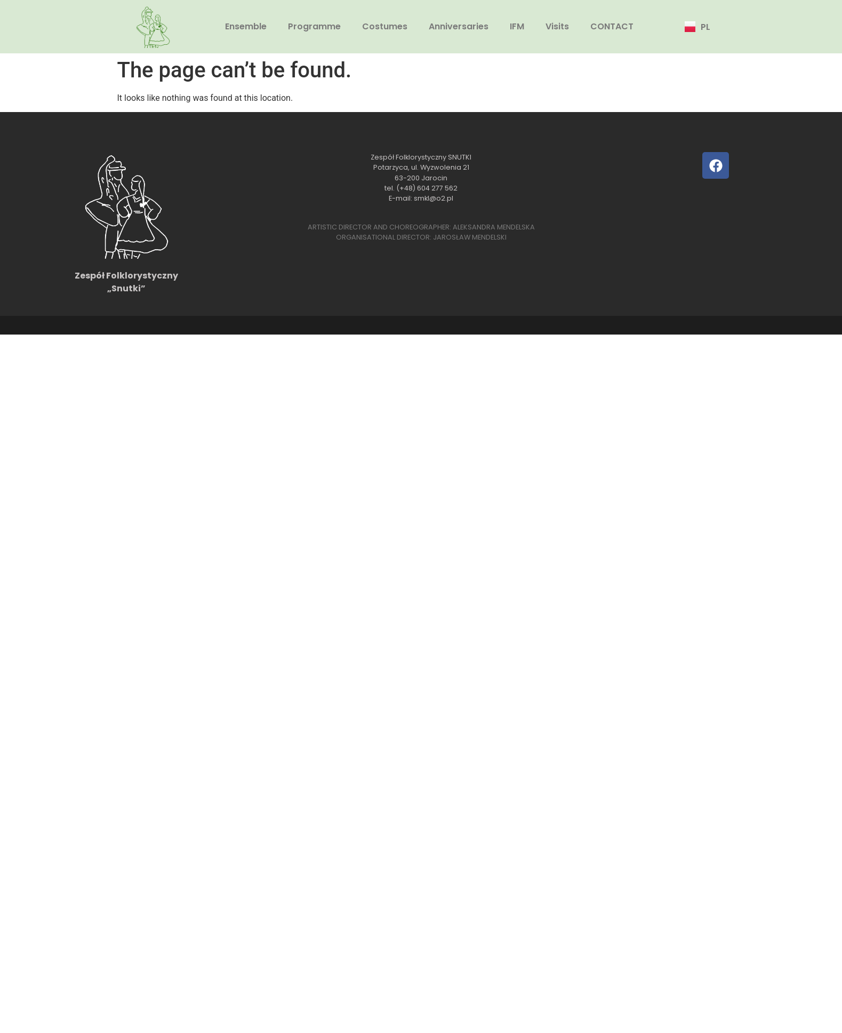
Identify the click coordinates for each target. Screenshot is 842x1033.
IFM (517, 26)
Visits (557, 26)
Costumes (384, 26)
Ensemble (246, 26)
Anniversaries (458, 26)
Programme (314, 26)
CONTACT (611, 26)
